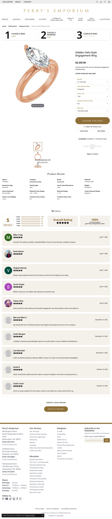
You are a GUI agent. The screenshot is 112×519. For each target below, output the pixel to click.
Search (14, 36)
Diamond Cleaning (37, 481)
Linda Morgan (19, 334)
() (42, 217)
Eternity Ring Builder (57, 19)
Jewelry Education (36, 459)
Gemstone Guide (36, 473)
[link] (27, 2)
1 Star (18, 226)
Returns (101, 131)
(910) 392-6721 (42, 162)
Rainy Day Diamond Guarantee (41, 448)
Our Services (91, 19)
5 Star (18, 217)
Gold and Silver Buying (38, 434)
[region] (38, 75)
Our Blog (80, 19)
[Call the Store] (8, 442)
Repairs (32, 442)
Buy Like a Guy (35, 492)
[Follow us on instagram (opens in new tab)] (20, 499)
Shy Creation (62, 453)
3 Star (18, 221)
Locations (105, 19)
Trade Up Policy (35, 451)
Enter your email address (95, 436)
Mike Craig (18, 235)
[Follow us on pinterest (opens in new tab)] (3, 499)
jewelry (4, 26)
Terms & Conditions (52, 509)
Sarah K (16, 367)
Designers (29, 19)
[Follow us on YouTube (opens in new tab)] (6, 499)
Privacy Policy (39, 509)
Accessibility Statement (69, 509)
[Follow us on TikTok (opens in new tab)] (10, 499)
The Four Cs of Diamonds (39, 462)
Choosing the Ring (36, 468)
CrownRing (61, 434)
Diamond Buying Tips (38, 465)
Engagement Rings (24, 26)
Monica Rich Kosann (64, 451)
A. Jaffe (59, 431)
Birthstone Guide (36, 470)
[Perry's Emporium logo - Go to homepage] (56, 10)
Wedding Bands (12, 26)
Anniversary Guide (37, 487)
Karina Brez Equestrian (65, 445)
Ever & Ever (60, 182)
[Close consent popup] (42, 515)
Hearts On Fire (62, 442)
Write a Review (56, 409)
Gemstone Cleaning (37, 484)
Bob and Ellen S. (20, 317)
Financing (33, 440)
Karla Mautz (18, 251)
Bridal (5, 19)
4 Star (18, 219)
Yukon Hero (18, 301)
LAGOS (59, 448)
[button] (7, 2)
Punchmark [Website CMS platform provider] (60, 516)
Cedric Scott (18, 383)
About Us (70, 19)
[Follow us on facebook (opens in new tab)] (17, 499)
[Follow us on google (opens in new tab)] (14, 499)
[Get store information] (9, 445)
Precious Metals (35, 476)
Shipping (84, 131)
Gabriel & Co (61, 440)
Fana (59, 437)
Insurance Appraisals (37, 437)
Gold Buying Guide (37, 490)
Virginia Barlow (20, 268)
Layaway (33, 445)
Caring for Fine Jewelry (38, 479)
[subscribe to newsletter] (107, 440)
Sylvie (59, 456)
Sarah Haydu (18, 284)
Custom (42, 19)
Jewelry (16, 19)
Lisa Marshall (19, 350)
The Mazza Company (65, 459)
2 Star (18, 223)
